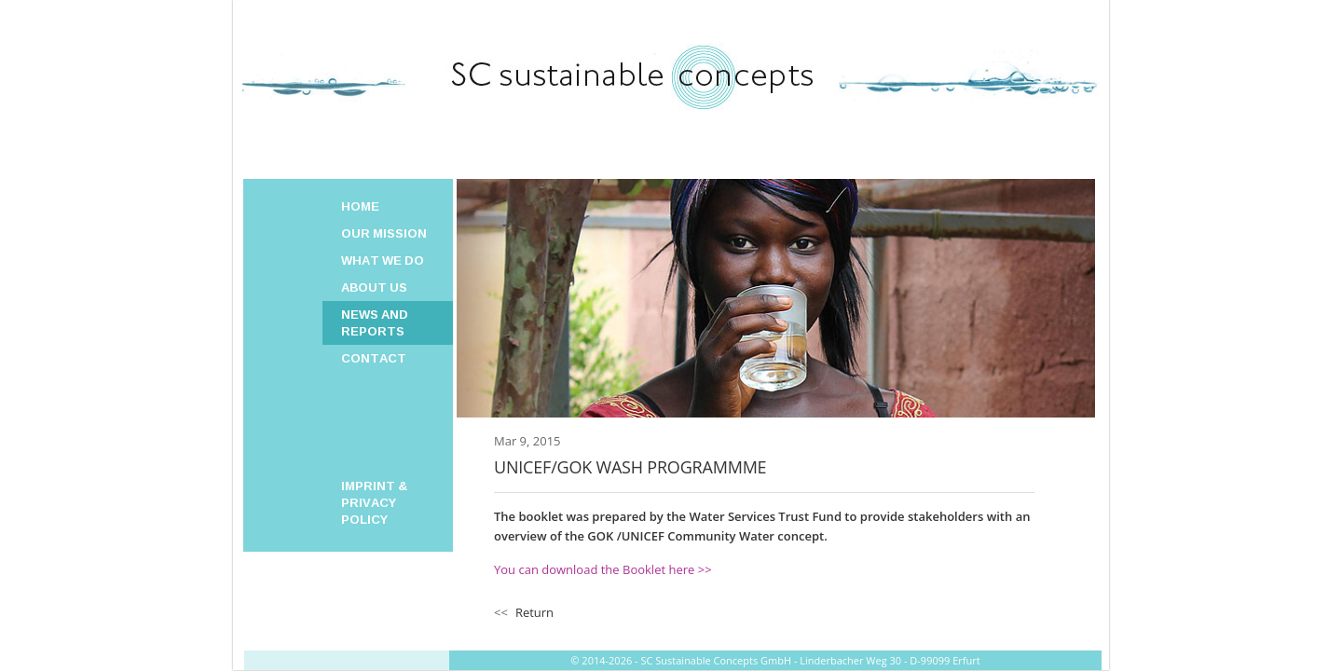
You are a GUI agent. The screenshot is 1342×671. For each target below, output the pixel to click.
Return (534, 612)
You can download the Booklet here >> (603, 569)
